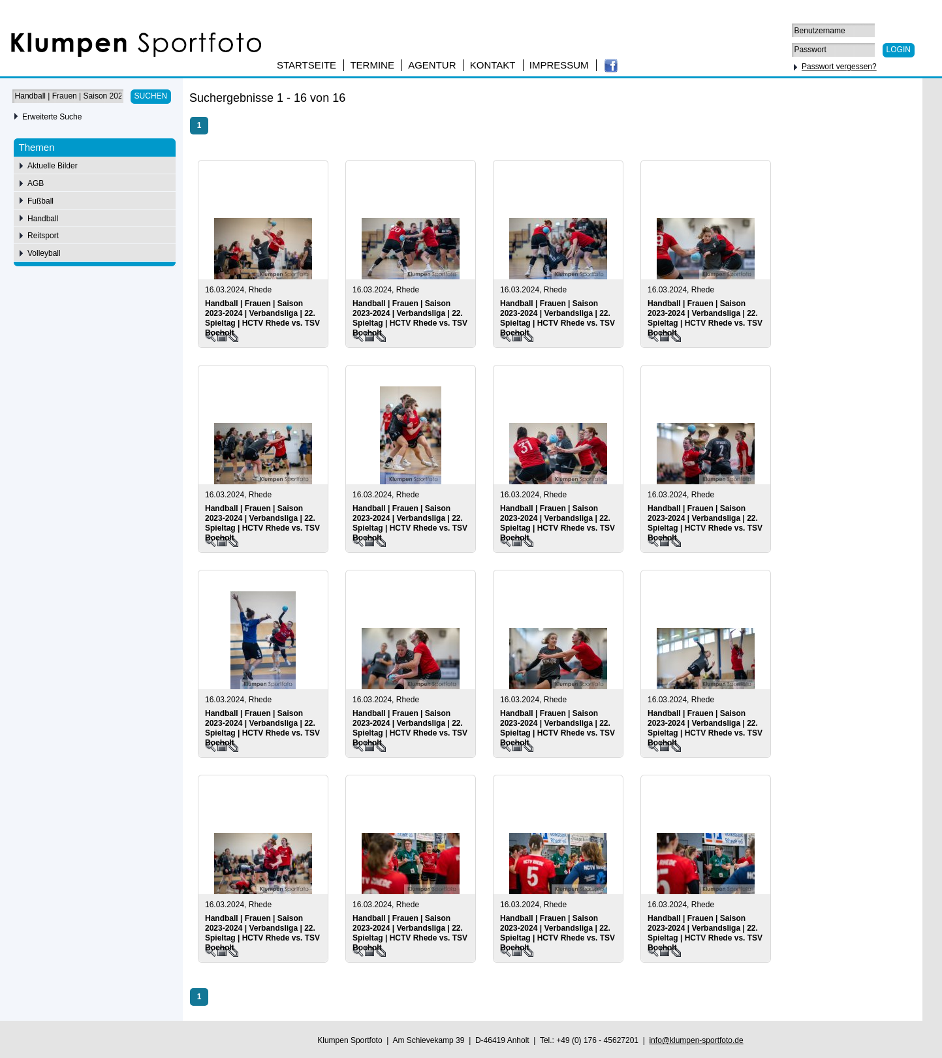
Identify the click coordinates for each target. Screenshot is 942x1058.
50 (846, 99)
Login (899, 49)
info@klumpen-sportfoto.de (696, 1040)
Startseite (306, 64)
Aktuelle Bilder (52, 165)
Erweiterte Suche (52, 116)
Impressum (559, 64)
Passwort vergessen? (839, 66)
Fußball (40, 201)
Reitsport (43, 235)
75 (864, 99)
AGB (35, 183)
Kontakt (493, 64)
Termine (372, 64)
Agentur (432, 64)
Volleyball (44, 253)
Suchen (151, 96)
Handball (42, 218)
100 (885, 99)
